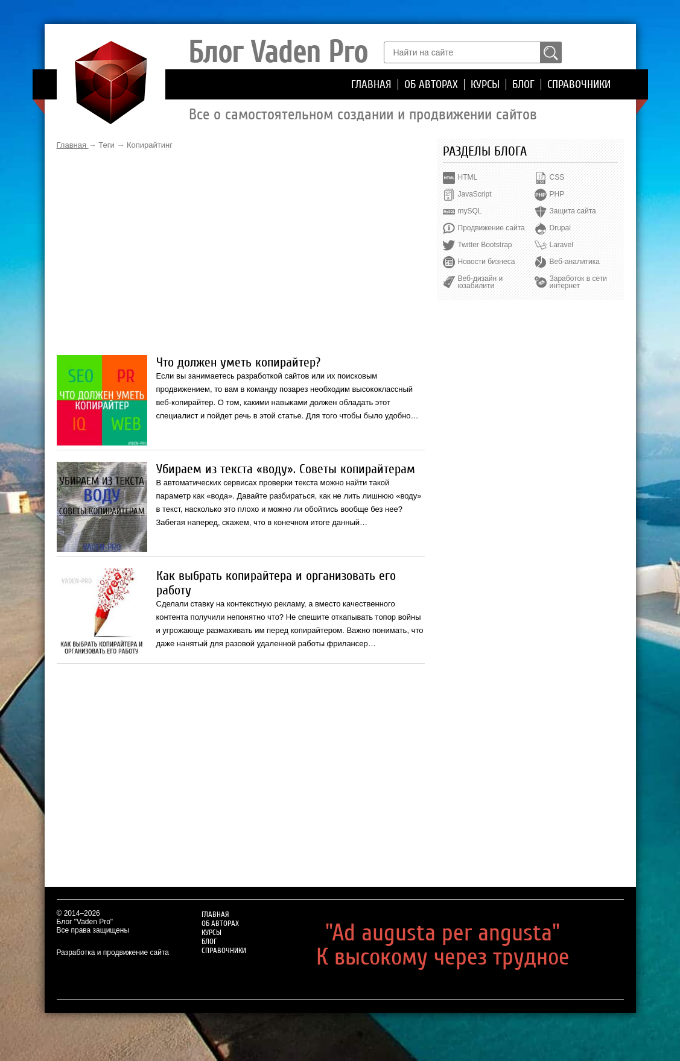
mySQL (470, 211)
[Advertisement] (241, 252)
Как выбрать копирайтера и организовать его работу (276, 582)
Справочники (579, 84)
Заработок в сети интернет (578, 282)
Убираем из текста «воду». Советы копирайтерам (285, 469)
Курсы (485, 84)
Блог (523, 84)
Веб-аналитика (575, 261)
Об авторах (431, 84)
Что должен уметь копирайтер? (238, 362)
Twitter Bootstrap (485, 245)
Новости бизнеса (486, 261)
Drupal (560, 228)
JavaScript (475, 194)
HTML (468, 177)
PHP (557, 194)
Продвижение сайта (491, 228)
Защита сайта (573, 211)
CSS (557, 177)
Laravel (561, 245)
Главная (371, 84)
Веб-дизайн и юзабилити (480, 282)
